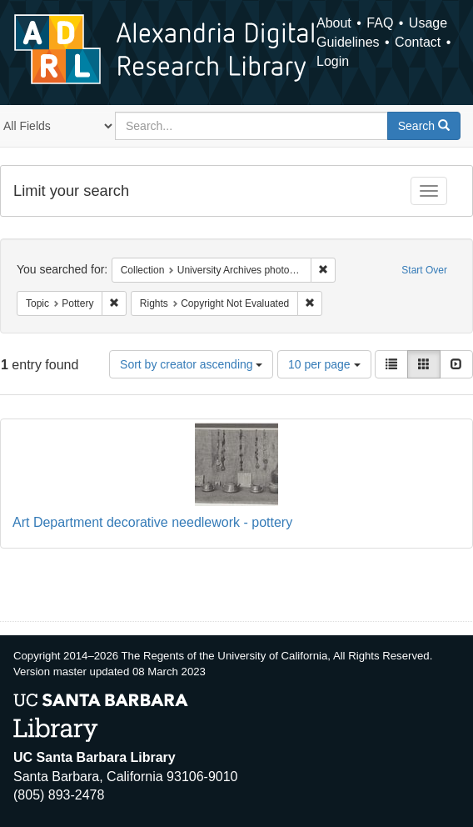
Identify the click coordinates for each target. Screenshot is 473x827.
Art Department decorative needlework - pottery (152, 522)
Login (332, 61)
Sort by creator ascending (191, 364)
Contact (418, 42)
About (333, 23)
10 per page (324, 364)
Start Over (424, 270)
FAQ (379, 23)
